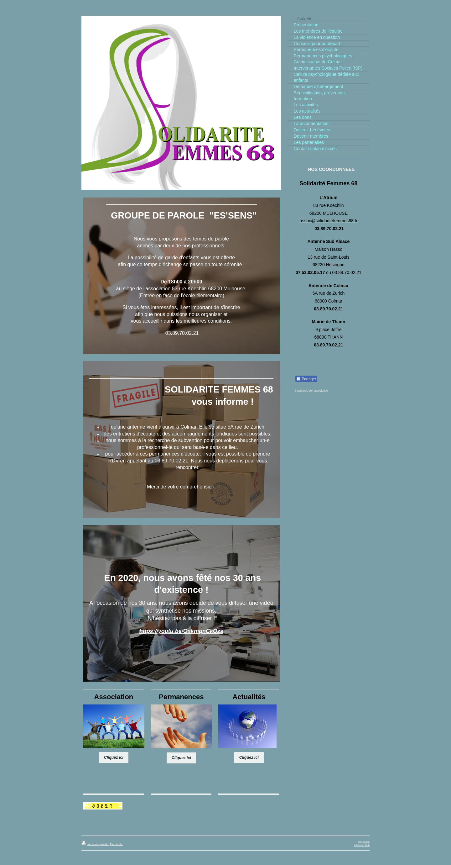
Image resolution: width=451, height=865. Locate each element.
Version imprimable (95, 844)
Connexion (364, 842)
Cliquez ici (113, 757)
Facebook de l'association (312, 390)
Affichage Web (362, 845)
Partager (306, 379)
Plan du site (116, 844)
